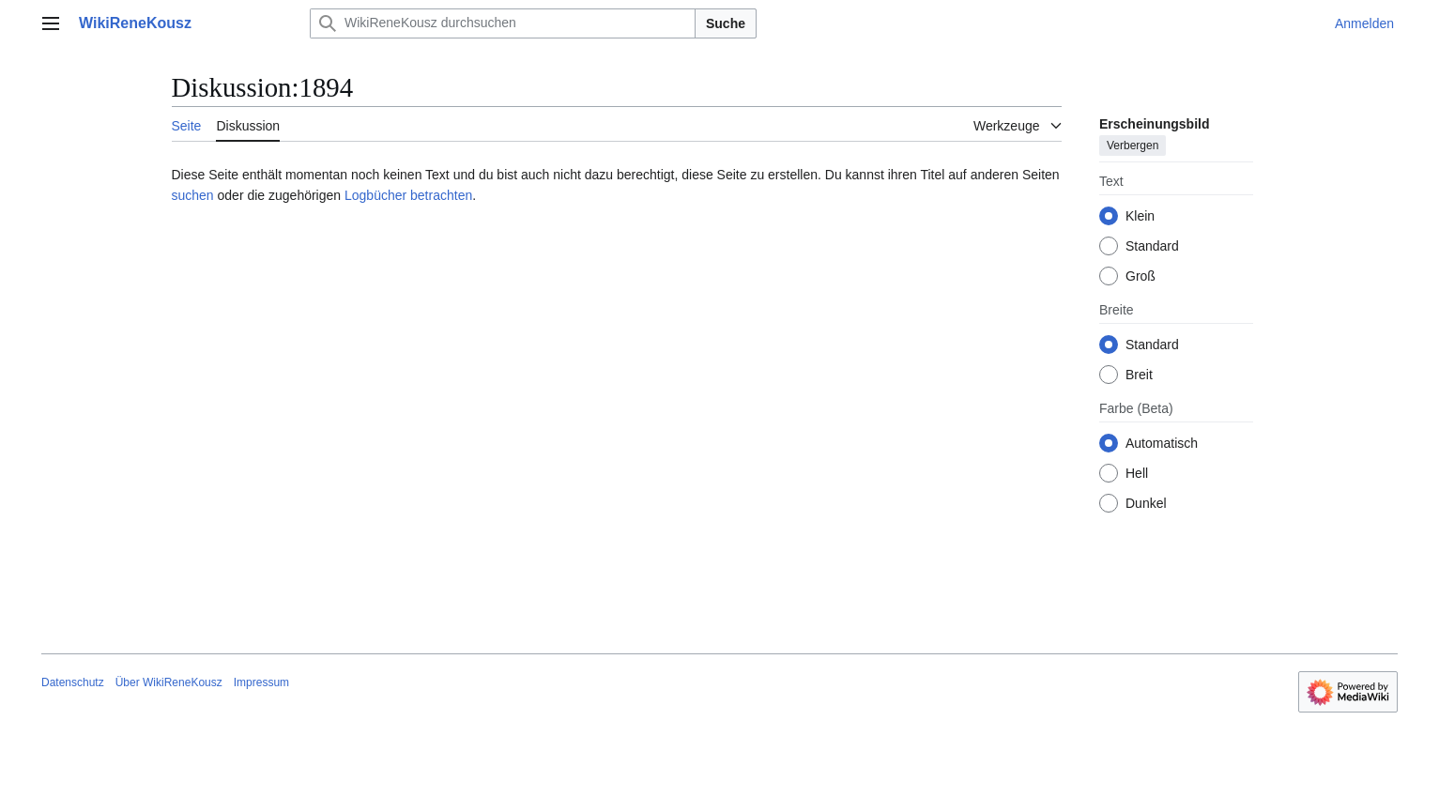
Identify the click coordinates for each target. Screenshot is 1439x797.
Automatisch (1161, 443)
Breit (1139, 374)
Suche (725, 23)
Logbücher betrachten (408, 195)
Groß (1140, 276)
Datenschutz (72, 682)
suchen (193, 195)
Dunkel (1146, 503)
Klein (1140, 215)
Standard (1152, 245)
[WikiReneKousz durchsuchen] (503, 23)
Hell (1136, 473)
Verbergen (1132, 145)
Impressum (261, 682)
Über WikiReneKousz (168, 682)
